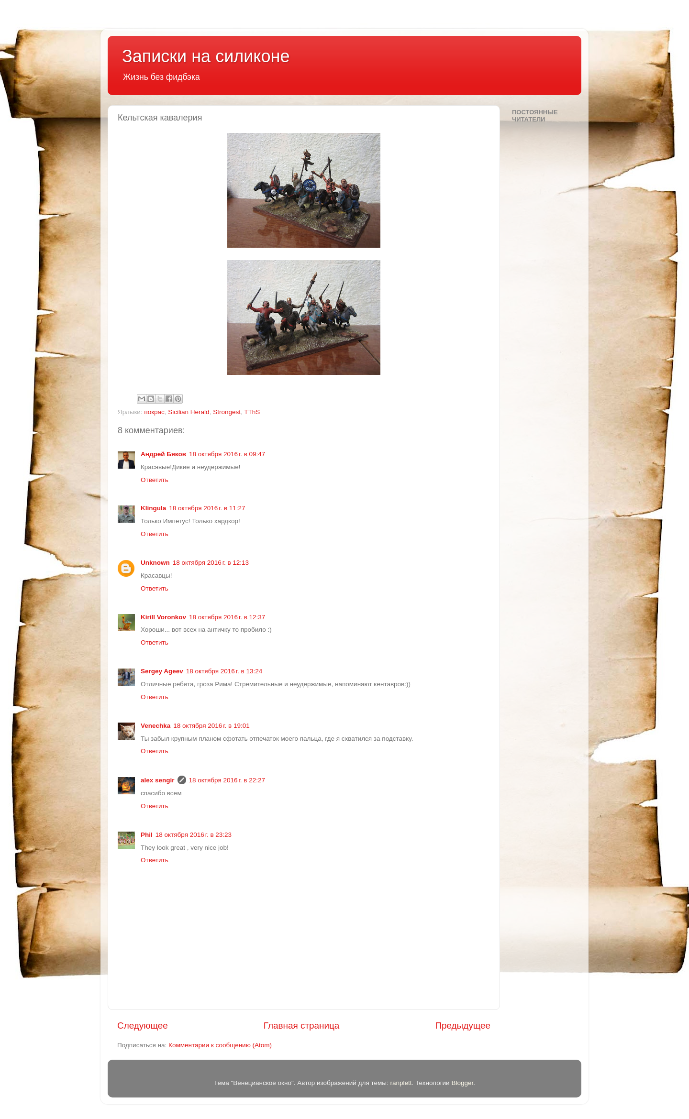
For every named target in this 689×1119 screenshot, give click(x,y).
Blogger (462, 1082)
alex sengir (158, 780)
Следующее (142, 1025)
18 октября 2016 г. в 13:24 (224, 671)
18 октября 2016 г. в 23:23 (194, 834)
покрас (154, 412)
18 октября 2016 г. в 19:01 (211, 725)
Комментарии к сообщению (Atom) (220, 1045)
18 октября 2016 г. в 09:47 (227, 454)
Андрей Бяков (163, 454)
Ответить (154, 479)
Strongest (227, 412)
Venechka (155, 725)
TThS (252, 412)
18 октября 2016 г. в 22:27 (227, 780)
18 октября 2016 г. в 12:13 (211, 562)
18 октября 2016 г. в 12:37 (227, 617)
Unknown (155, 562)
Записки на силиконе (205, 56)
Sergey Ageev (162, 671)
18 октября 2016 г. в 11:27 (207, 508)
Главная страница (302, 1025)
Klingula (153, 508)
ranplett (400, 1082)
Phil (147, 834)
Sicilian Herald (188, 412)
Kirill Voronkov (163, 617)
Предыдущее (462, 1025)
